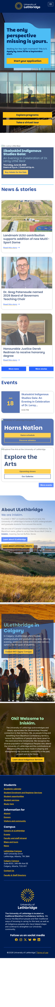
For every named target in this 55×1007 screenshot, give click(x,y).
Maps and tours (11, 842)
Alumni (7, 813)
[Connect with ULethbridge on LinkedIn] (39, 940)
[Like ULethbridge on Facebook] (16, 940)
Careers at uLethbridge (14, 830)
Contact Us (9, 870)
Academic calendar (12, 789)
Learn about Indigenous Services (28, 759)
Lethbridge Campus (13, 851)
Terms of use (42, 952)
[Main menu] (50, 4)
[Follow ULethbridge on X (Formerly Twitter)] (25, 940)
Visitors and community (15, 821)
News (6, 846)
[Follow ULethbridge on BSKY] (30, 940)
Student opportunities (14, 796)
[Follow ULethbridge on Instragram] (21, 940)
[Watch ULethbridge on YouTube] (34, 940)
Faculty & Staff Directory (15, 875)
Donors (7, 817)
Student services (11, 800)
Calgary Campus (11, 861)
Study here (9, 804)
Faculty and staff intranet (15, 838)
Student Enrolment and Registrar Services (23, 792)
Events (7, 834)
